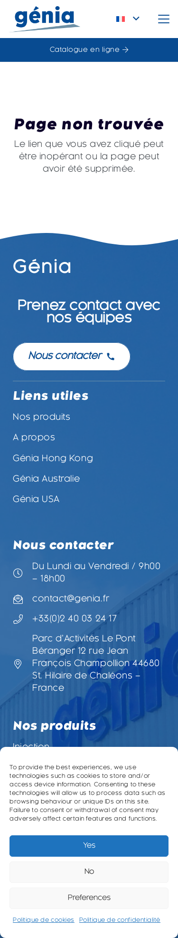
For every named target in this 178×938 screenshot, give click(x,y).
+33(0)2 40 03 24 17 (74, 619)
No (89, 872)
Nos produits (41, 417)
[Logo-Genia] (44, 19)
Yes (89, 846)
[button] (128, 19)
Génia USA (36, 499)
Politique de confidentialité (119, 920)
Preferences (89, 898)
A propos (34, 438)
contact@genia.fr (71, 599)
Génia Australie (46, 479)
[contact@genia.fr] (22, 599)
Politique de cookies (44, 920)
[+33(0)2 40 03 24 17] (22, 619)
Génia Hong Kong (53, 459)
